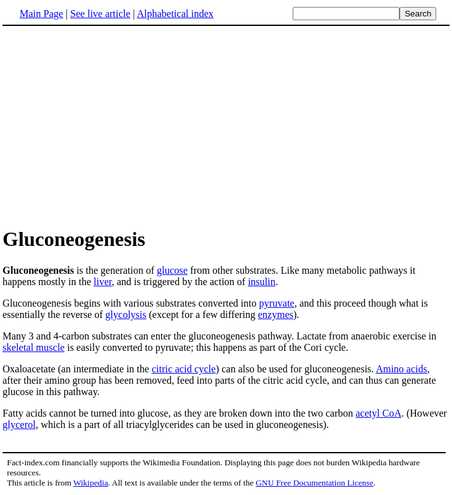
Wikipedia (90, 482)
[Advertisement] (226, 125)
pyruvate (277, 303)
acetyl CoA (378, 413)
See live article (100, 13)
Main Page (41, 13)
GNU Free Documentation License (314, 482)
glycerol (19, 424)
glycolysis (126, 314)
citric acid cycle (184, 369)
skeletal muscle (33, 347)
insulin (262, 281)
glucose (172, 270)
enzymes (275, 314)
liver (103, 281)
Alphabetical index (175, 13)
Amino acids (401, 369)
